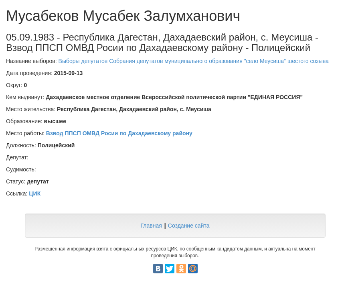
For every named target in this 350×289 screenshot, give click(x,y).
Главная (151, 225)
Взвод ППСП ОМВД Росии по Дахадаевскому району (119, 133)
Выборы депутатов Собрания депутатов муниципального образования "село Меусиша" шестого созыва (194, 61)
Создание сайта (189, 225)
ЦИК (34, 193)
